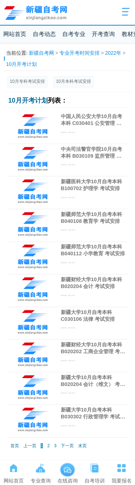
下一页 (67, 445)
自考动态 (44, 34)
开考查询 (103, 34)
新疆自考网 (41, 53)
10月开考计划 (21, 64)
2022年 (113, 53)
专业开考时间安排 (79, 53)
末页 (82, 445)
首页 (14, 445)
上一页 (29, 445)
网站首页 (14, 34)
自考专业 (73, 34)
